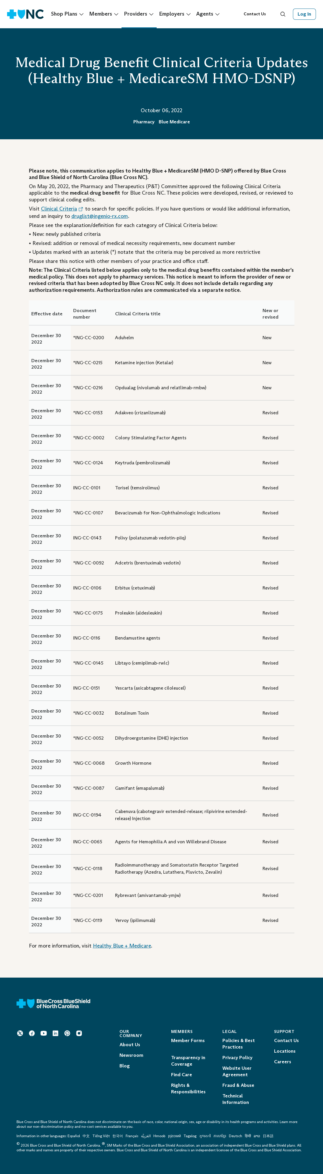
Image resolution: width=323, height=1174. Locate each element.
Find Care (181, 1074)
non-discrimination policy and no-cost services (70, 1127)
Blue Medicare (174, 122)
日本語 (268, 1136)
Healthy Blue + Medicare (122, 946)
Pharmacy (144, 122)
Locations (285, 1051)
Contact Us (255, 13)
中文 (86, 1136)
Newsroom (131, 1055)
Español (74, 1136)
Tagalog (189, 1136)
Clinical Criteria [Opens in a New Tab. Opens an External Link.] (62, 209)
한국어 (117, 1136)
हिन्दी (248, 1136)
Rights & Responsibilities (188, 1088)
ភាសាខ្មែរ (220, 1136)
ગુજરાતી (205, 1136)
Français (132, 1136)
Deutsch (235, 1136)
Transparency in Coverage (188, 1061)
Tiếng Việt (101, 1136)
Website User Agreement (237, 1071)
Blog (124, 1066)
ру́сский (174, 1136)
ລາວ (257, 1136)
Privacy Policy (237, 1057)
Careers (282, 1061)
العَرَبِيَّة (146, 1136)
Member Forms (188, 1040)
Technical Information (235, 1099)
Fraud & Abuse (238, 1085)
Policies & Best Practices (238, 1044)
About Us (129, 1044)
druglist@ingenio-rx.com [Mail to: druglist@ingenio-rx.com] (99, 216)
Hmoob (159, 1136)
